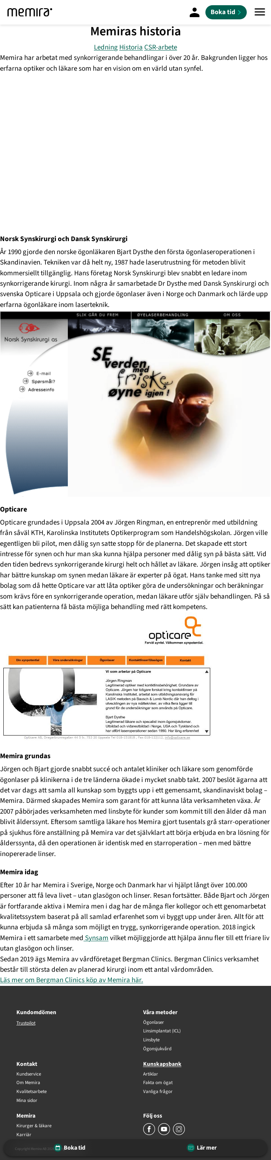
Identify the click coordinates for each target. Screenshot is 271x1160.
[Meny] (260, 12)
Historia (131, 47)
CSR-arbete (160, 47)
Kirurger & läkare (33, 1126)
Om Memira (28, 1083)
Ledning (106, 47)
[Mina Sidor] (195, 12)
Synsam (95, 938)
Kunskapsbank (162, 1064)
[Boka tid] (226, 12)
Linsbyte (151, 1040)
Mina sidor (26, 1101)
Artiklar (150, 1074)
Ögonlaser (153, 1023)
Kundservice (28, 1074)
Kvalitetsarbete (31, 1092)
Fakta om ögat (158, 1083)
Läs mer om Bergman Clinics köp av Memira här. (71, 980)
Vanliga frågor (158, 1092)
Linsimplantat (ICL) (162, 1031)
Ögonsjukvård (157, 1049)
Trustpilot (25, 1023)
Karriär (23, 1135)
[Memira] (29, 12)
